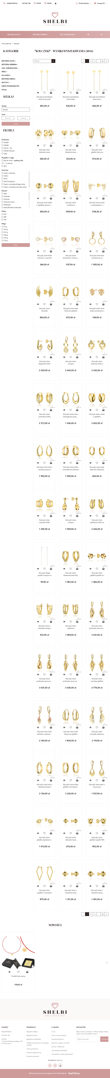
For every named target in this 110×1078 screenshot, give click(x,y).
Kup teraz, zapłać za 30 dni (60, 1043)
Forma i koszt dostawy (58, 1035)
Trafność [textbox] (36, 61)
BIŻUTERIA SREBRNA (40, 34)
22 (102, 61)
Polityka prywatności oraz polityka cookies (38, 1044)
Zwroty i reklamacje (57, 1047)
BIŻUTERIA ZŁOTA (14, 34)
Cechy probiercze (32, 1049)
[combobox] (44, 61)
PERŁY (4, 72)
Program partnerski (33, 1056)
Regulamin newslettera (34, 1039)
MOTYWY (6, 82)
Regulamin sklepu (32, 1032)
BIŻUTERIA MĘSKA (9, 79)
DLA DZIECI (6, 75)
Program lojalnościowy (34, 1052)
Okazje (4, 89)
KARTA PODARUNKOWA (10, 86)
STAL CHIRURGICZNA (68, 34)
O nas (53, 1032)
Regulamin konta (32, 1035)
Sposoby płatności (57, 1039)
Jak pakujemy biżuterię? (59, 1050)
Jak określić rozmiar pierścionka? (62, 1054)
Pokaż (16, 245)
